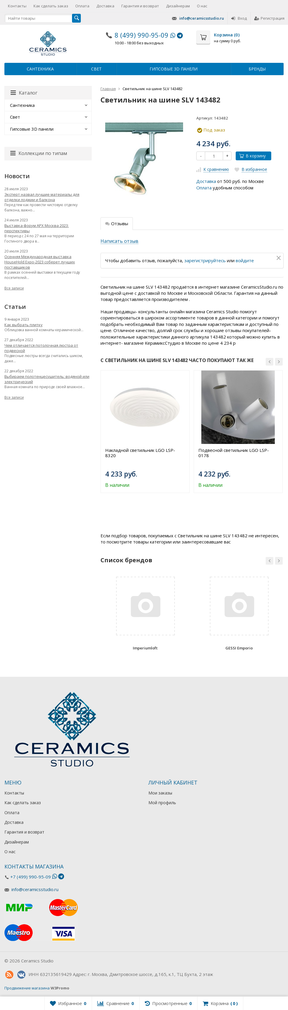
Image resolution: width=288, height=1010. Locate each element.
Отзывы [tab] (116, 223)
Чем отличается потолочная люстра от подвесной (41, 348)
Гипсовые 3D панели (173, 69)
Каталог (24, 93)
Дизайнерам (178, 6)
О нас (202, 6)
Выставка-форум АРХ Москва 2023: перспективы (36, 228)
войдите (245, 260)
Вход (239, 18)
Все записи (14, 288)
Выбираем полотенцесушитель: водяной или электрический (46, 379)
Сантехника (40, 69)
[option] (145, 431)
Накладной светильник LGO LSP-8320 (140, 452)
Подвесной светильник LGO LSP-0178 (233, 452)
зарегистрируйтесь (205, 260)
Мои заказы (160, 793)
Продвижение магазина (27, 988)
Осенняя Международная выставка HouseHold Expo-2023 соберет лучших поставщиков (39, 262)
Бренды (257, 69)
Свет (96, 69)
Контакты (17, 6)
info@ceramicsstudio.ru (201, 18)
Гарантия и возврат (140, 6)
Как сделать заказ (51, 6)
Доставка (105, 6)
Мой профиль (162, 802)
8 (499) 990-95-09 (141, 35)
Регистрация (269, 18)
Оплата (82, 6)
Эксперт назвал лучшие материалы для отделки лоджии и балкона (41, 197)
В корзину (252, 156)
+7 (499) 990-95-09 (30, 877)
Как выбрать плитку (23, 324)
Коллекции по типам (38, 153)
